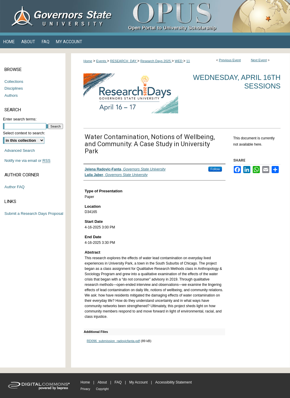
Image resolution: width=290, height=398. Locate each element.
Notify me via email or (27, 160)
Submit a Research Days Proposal (33, 213)
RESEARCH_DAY (123, 61)
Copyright (102, 389)
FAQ (118, 382)
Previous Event (230, 60)
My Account (138, 382)
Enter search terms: (19, 119)
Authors (11, 95)
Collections (13, 81)
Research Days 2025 (156, 61)
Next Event (259, 60)
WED (179, 61)
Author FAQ (14, 187)
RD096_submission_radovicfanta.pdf (113, 341)
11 (188, 61)
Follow (215, 169)
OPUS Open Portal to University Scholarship (204, 16)
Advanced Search (19, 150)
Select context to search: (24, 133)
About (102, 382)
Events (101, 61)
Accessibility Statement (173, 382)
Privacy (85, 389)
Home (87, 61)
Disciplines (13, 88)
